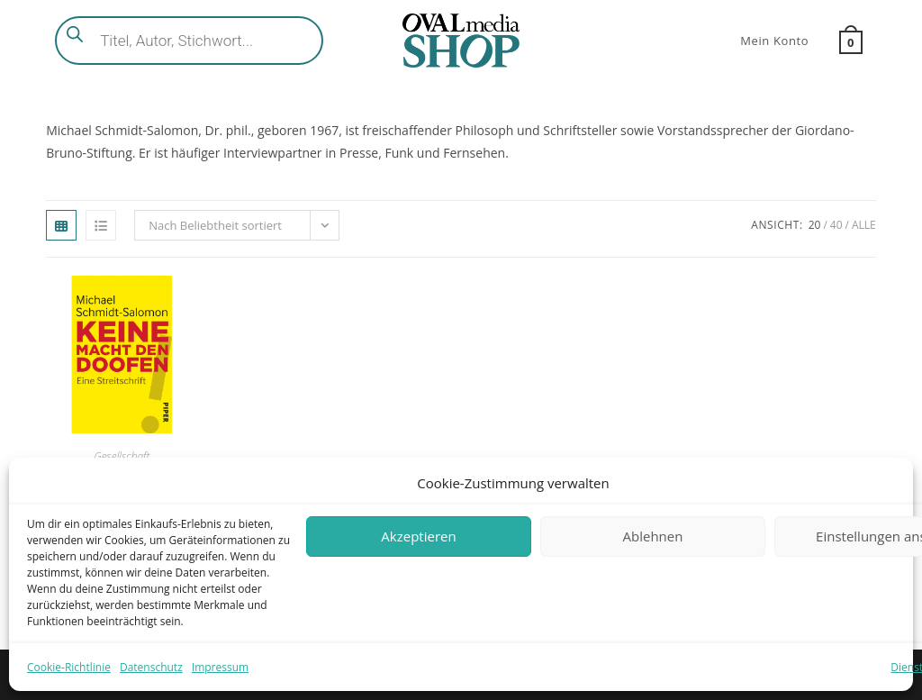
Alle (864, 224)
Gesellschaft (121, 456)
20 (815, 224)
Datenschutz (151, 667)
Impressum (220, 667)
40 (836, 224)
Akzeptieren (418, 536)
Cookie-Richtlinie (69, 667)
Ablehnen (653, 536)
